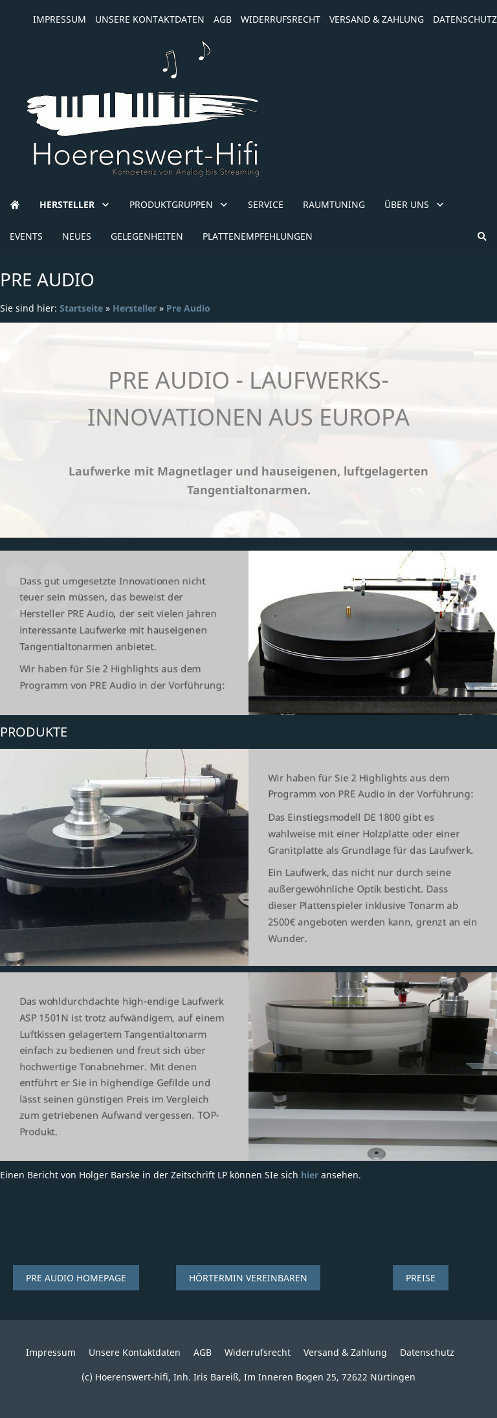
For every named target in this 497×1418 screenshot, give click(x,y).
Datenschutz (465, 19)
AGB (223, 19)
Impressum (59, 19)
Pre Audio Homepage (76, 1278)
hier (309, 1175)
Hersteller (135, 308)
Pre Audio (188, 308)
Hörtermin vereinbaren (248, 1278)
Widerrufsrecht (280, 19)
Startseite (81, 308)
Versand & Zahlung (376, 19)
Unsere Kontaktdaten (149, 19)
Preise (421, 1278)
